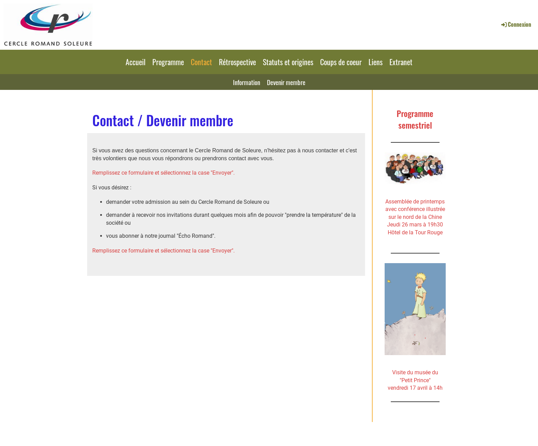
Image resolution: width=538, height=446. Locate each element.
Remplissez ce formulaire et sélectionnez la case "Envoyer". (163, 172)
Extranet (400, 61)
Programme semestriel (415, 119)
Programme (168, 61)
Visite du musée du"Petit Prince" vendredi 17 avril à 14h (415, 380)
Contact (201, 61)
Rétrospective (237, 61)
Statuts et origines (288, 61)
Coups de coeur (341, 61)
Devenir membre (286, 82)
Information (246, 82)
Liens (376, 61)
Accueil (135, 61)
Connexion (515, 24)
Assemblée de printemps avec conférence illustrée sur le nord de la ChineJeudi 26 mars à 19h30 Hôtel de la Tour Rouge (415, 217)
